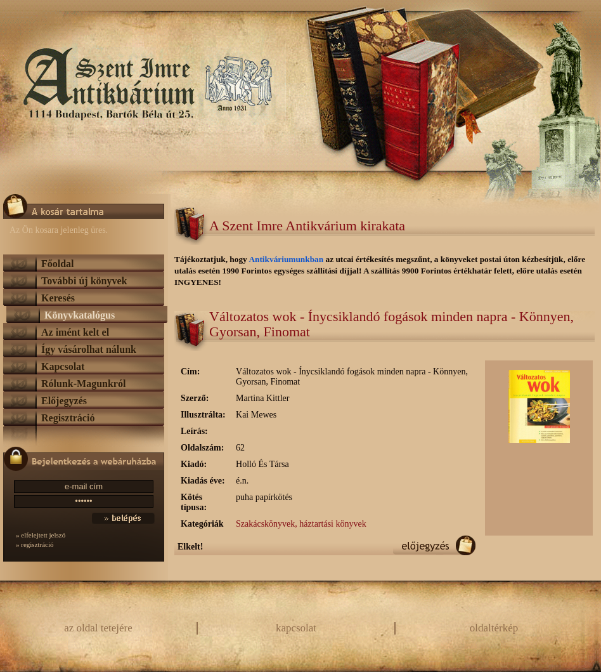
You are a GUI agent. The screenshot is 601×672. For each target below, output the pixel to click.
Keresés (58, 298)
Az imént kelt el (75, 332)
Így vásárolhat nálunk (88, 349)
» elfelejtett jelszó (40, 535)
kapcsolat (296, 628)
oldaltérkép (494, 628)
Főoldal (57, 263)
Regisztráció (67, 417)
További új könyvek (84, 280)
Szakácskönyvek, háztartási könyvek (301, 524)
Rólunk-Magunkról (83, 383)
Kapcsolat (62, 366)
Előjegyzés (64, 400)
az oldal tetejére (98, 628)
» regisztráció (35, 544)
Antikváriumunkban (287, 259)
